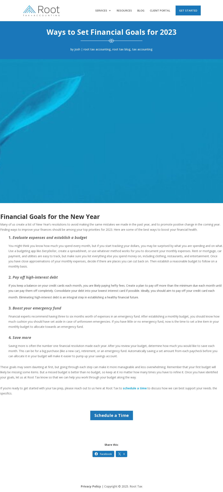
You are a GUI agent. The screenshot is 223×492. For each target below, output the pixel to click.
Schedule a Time (111, 415)
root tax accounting (97, 49)
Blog (140, 10)
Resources (124, 10)
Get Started (188, 10)
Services (101, 10)
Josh (77, 49)
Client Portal (160, 10)
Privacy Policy (91, 486)
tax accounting (142, 49)
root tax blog (121, 49)
